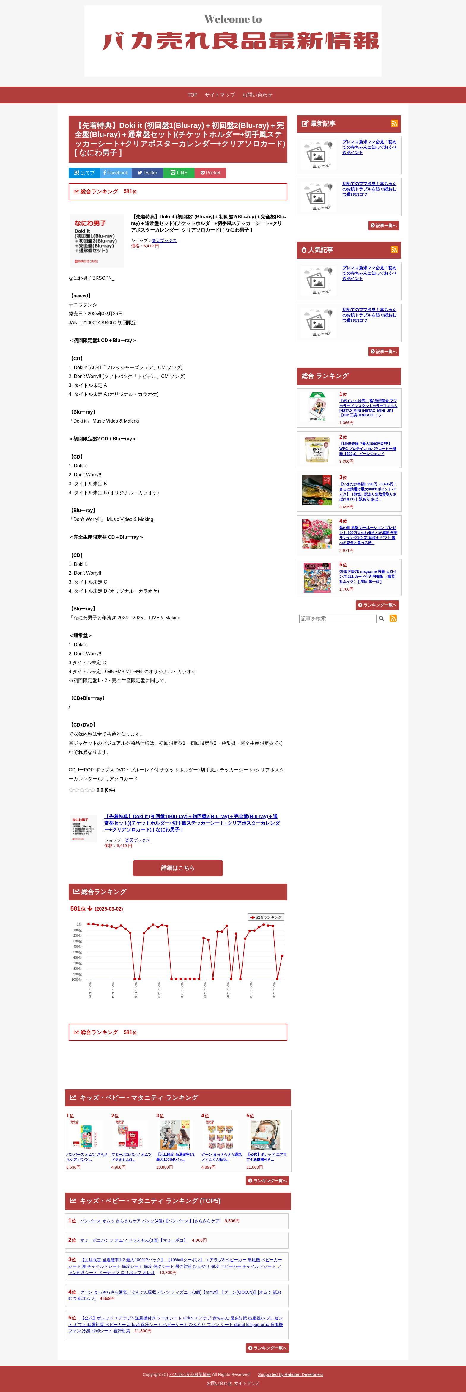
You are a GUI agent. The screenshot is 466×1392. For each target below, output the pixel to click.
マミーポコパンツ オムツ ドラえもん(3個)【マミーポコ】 (134, 1240)
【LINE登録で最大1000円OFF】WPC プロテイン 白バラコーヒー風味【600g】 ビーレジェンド (367, 449)
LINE (179, 172)
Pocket (211, 172)
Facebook (116, 172)
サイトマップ (220, 95)
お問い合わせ (257, 95)
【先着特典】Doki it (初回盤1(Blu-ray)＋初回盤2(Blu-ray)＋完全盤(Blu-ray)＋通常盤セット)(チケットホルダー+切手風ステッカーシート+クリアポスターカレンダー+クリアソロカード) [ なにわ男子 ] (192, 823)
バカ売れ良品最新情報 (190, 1374)
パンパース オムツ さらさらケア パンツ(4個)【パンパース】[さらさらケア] (150, 1220)
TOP (193, 95)
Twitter (148, 172)
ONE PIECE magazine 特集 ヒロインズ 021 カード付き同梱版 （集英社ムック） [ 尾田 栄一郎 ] (368, 576)
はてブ (84, 172)
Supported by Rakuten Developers (290, 1374)
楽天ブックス (164, 240)
